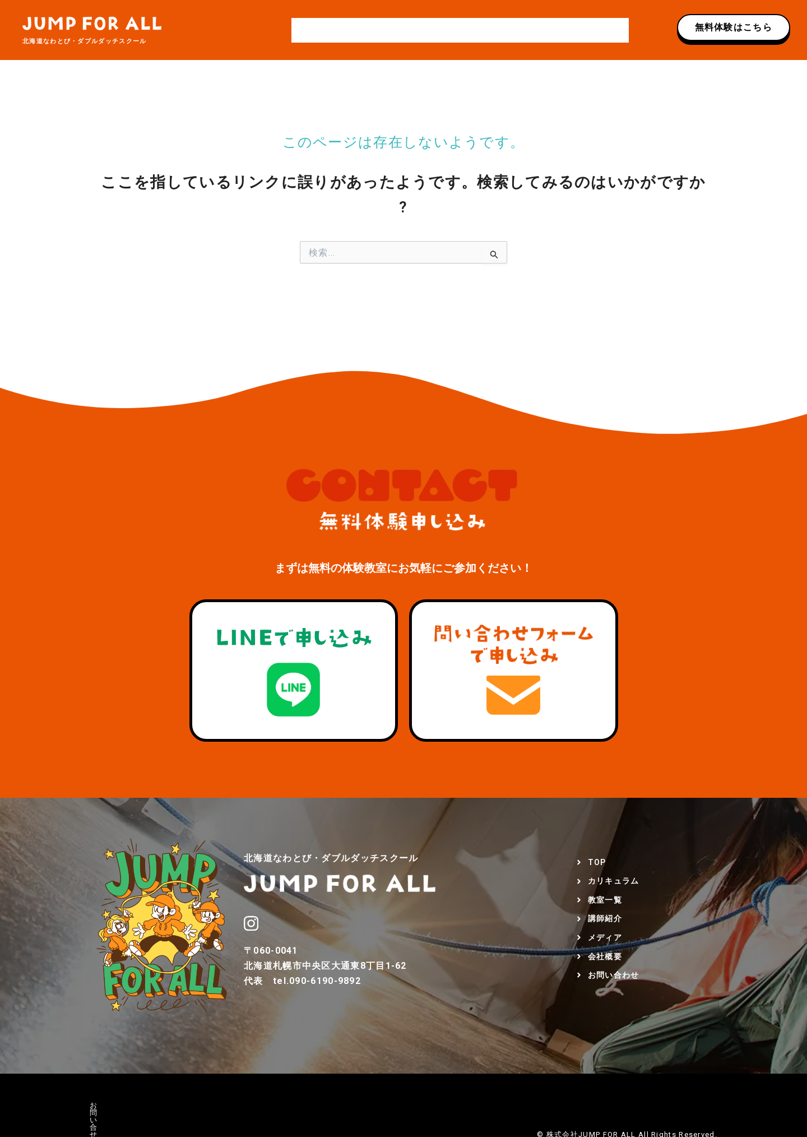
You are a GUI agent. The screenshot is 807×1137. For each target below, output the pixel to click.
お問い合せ (110, 1105)
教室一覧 (406, 30)
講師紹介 (452, 30)
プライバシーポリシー (187, 1105)
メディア (498, 30)
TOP (306, 30)
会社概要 (543, 30)
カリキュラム (353, 30)
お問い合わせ (597, 30)
